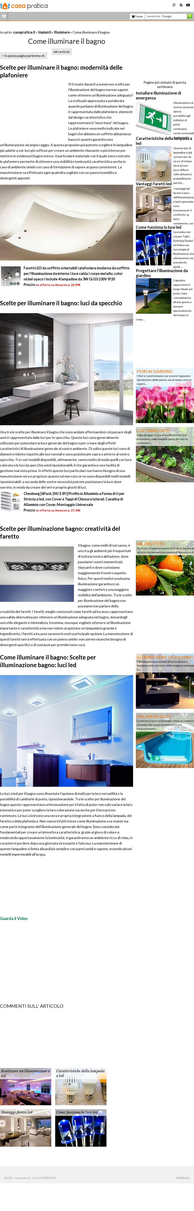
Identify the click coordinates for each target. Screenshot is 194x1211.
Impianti (44, 32)
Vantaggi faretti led (17, 1112)
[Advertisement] (46, 27)
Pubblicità (182, 1177)
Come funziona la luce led (77, 1112)
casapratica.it (24, 32)
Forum (137, 16)
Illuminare (62, 32)
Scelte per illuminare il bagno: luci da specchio (61, 302)
